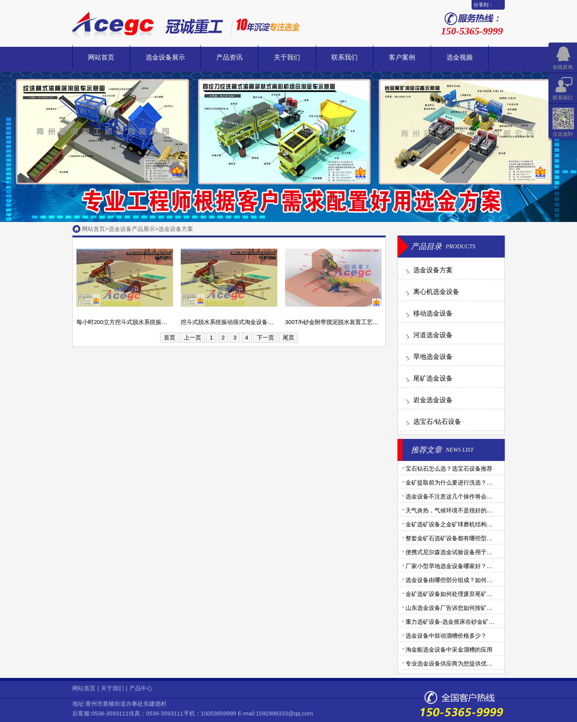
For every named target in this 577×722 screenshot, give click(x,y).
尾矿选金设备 (433, 378)
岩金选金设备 (433, 400)
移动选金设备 (433, 313)
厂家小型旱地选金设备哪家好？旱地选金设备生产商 (472, 566)
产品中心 (141, 688)
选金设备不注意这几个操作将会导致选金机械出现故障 (475, 496)
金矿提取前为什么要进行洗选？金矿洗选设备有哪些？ (475, 482)
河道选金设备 (433, 335)
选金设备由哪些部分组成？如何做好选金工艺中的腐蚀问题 (481, 580)
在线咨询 (563, 67)
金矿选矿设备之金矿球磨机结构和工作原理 (461, 524)
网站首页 (101, 57)
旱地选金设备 (433, 356)
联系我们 (344, 57)
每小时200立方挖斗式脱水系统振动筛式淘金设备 (139, 322)
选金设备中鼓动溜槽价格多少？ (446, 635)
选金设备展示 (165, 57)
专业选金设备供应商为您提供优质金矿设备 (461, 663)
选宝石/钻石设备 (437, 421)
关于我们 (287, 57)
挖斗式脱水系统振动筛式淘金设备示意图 (233, 322)
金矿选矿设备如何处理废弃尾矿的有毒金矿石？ (466, 594)
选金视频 (459, 57)
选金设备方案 (175, 228)
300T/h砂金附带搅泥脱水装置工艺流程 (334, 322)
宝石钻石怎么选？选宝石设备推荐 (449, 468)
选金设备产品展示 (132, 228)
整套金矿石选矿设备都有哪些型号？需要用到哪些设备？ (478, 538)
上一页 (192, 337)
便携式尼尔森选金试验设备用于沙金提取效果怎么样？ (475, 552)
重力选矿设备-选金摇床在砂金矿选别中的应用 (464, 621)
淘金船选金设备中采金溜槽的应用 (449, 649)
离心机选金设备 (436, 291)
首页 (169, 337)
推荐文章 (426, 449)
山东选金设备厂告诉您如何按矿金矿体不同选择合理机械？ (481, 607)
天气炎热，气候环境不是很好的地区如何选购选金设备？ (478, 510)
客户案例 (402, 57)
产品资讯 (229, 57)
